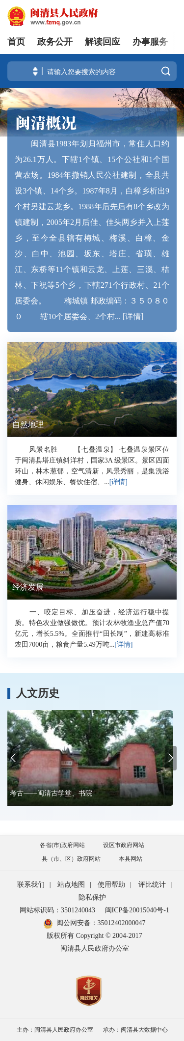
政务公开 (55, 42)
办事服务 (150, 42)
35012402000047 (122, 923)
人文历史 (37, 693)
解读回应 (102, 42)
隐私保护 (92, 897)
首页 (16, 42)
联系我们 (31, 884)
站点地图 (71, 884)
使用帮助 (111, 884)
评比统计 (152, 884)
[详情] (133, 316)
